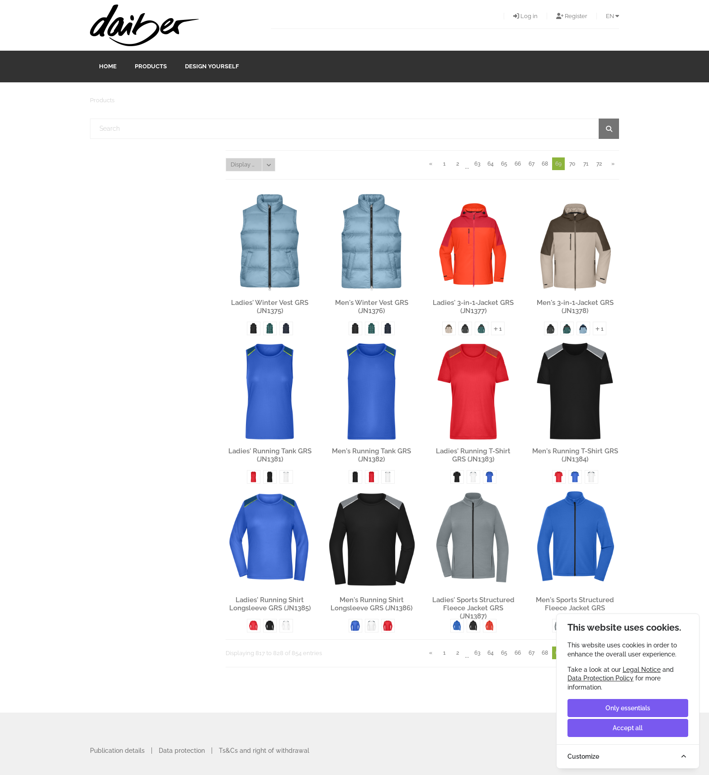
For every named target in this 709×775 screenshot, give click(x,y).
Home (108, 66)
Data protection (182, 750)
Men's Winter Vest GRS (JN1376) (371, 307)
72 (599, 164)
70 (572, 164)
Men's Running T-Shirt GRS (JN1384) (575, 455)
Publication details (117, 750)
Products (151, 66)
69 (558, 164)
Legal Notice (642, 669)
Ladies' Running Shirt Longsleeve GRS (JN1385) (270, 604)
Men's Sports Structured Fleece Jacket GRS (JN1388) (575, 604)
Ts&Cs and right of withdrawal (264, 750)
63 (477, 164)
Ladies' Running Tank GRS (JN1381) (270, 455)
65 (504, 164)
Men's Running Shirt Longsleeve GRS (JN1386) (371, 604)
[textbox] (354, 128)
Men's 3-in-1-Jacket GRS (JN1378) (575, 307)
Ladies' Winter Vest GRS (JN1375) (269, 307)
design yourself (212, 66)
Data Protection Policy (600, 678)
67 (531, 164)
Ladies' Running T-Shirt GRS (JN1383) (473, 455)
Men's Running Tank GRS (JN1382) (371, 455)
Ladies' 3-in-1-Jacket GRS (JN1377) (473, 307)
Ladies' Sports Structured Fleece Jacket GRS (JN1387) (473, 604)
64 (490, 164)
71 (585, 164)
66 (518, 164)
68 (545, 164)
